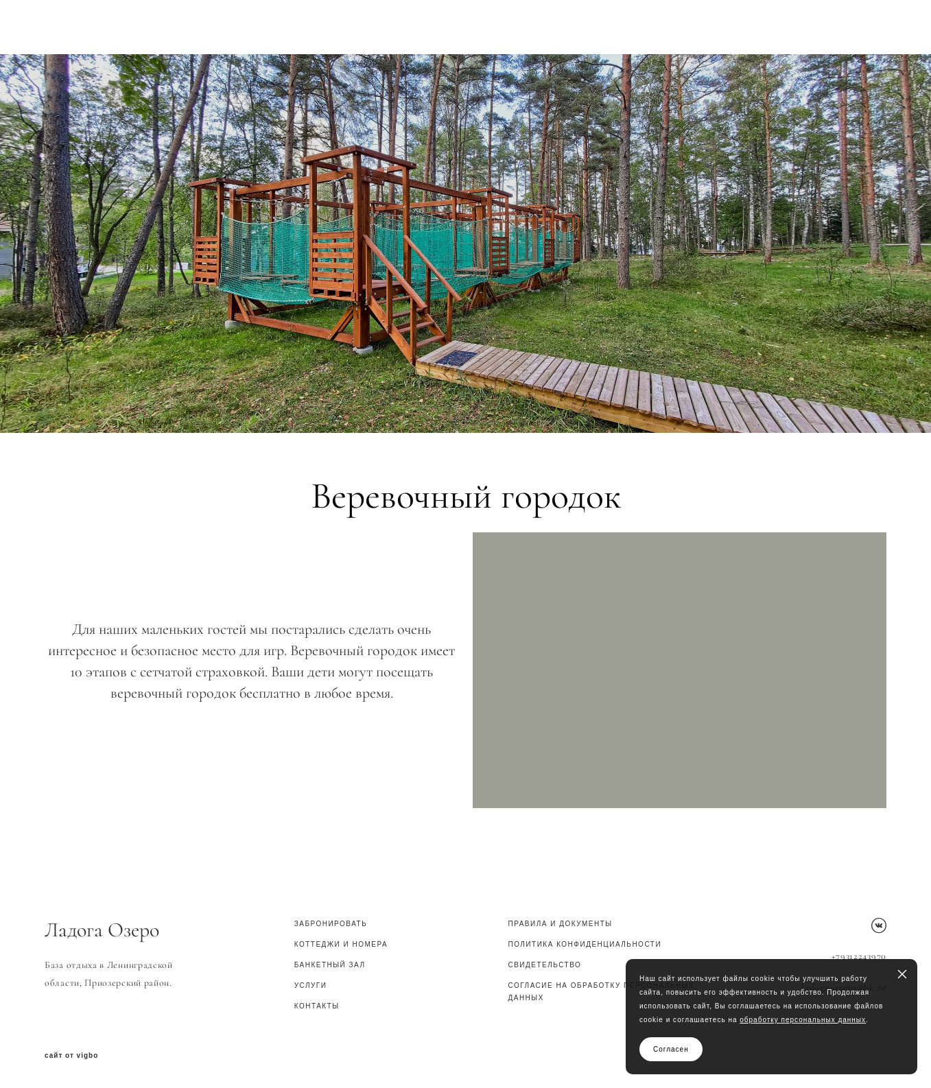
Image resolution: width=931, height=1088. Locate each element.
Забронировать (331, 923)
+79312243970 (859, 956)
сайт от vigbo (71, 1055)
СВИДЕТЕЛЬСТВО (544, 965)
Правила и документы (560, 923)
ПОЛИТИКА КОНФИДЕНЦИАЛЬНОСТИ (584, 944)
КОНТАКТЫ (317, 1006)
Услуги (310, 985)
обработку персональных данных (803, 1020)
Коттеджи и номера (341, 944)
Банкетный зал (330, 965)
